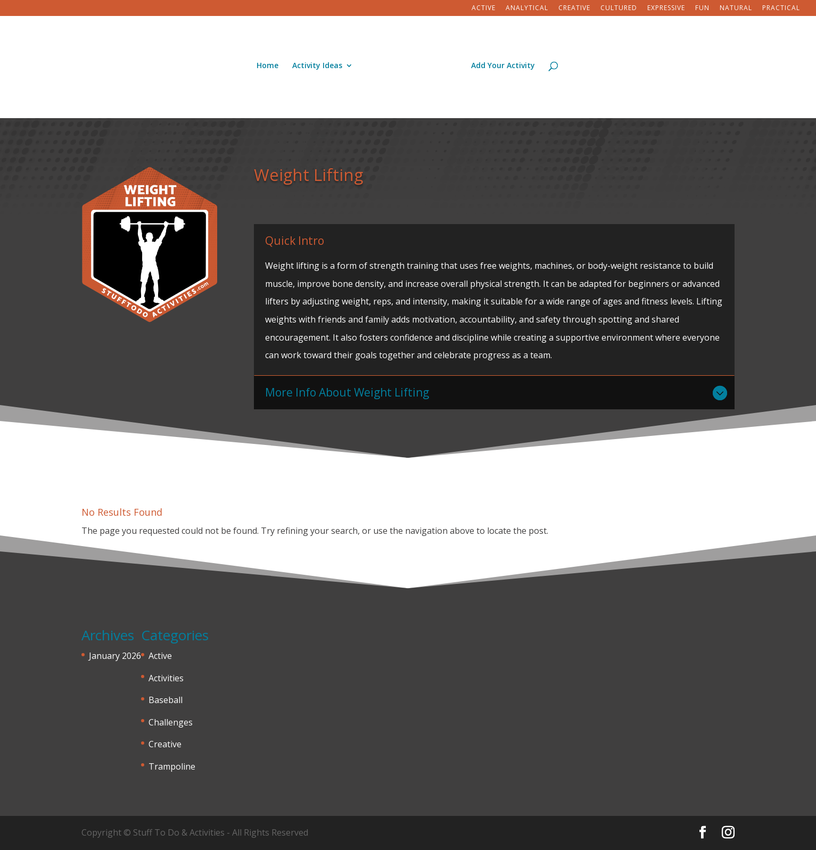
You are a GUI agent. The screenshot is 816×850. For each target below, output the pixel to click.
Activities (166, 678)
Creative (574, 8)
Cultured (618, 8)
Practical (781, 8)
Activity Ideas (317, 66)
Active (484, 8)
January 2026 (115, 656)
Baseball (166, 700)
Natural (736, 8)
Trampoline (172, 766)
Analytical (527, 8)
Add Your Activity (503, 66)
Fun (702, 8)
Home (267, 66)
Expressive (666, 8)
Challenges (171, 722)
